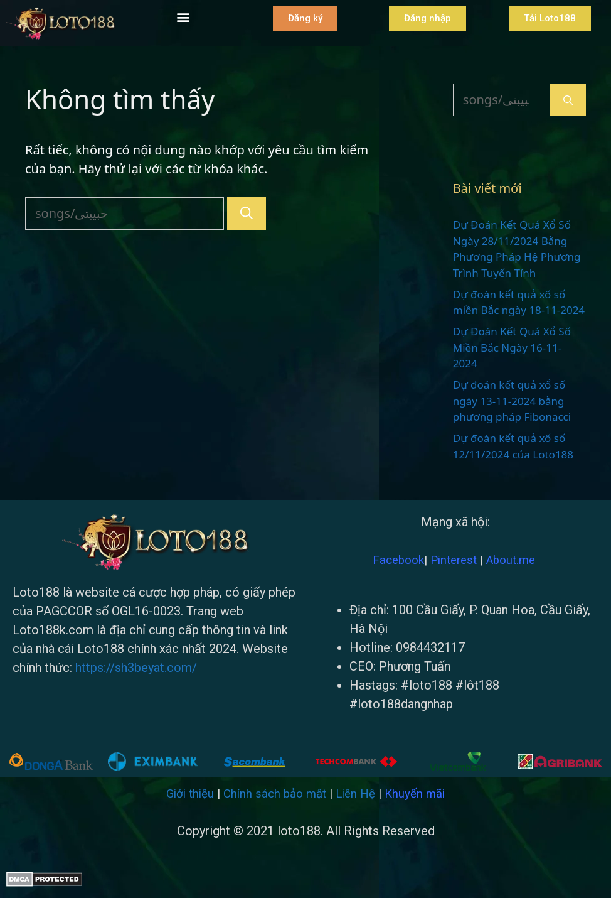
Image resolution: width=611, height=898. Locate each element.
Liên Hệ (355, 794)
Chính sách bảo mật (274, 794)
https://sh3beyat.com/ (136, 667)
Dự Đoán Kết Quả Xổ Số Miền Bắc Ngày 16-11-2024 (512, 347)
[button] (183, 16)
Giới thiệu (190, 794)
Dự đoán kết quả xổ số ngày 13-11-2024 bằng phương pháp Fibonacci (512, 400)
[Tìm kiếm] (246, 213)
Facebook (398, 560)
